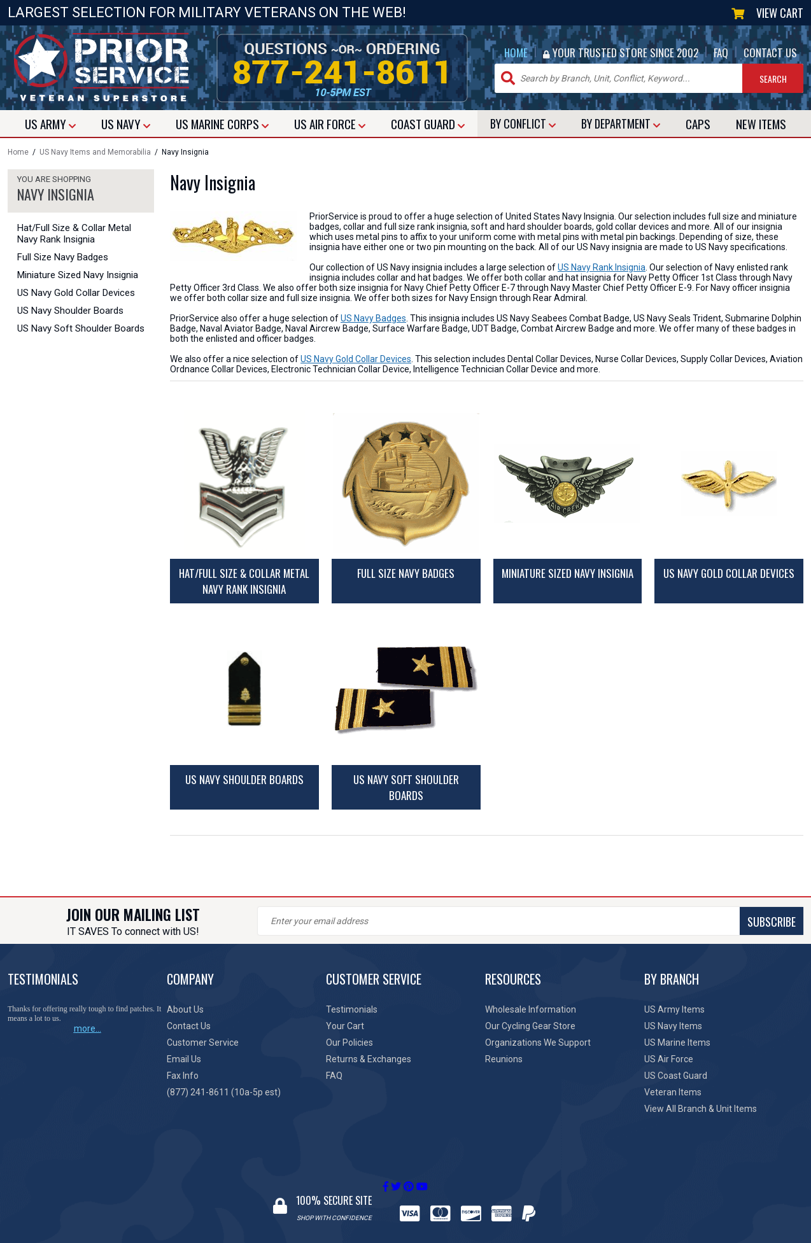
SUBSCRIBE (482, 921)
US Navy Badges (373, 318)
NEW (761, 123)
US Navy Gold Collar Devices (76, 292)
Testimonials (351, 1009)
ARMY (50, 123)
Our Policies (349, 1042)
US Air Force (668, 1059)
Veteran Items (673, 1092)
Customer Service (203, 1042)
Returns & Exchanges (368, 1059)
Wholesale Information (530, 1009)
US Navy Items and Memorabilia (95, 152)
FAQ (721, 52)
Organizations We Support (538, 1042)
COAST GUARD (428, 123)
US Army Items (674, 1009)
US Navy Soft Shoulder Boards (81, 328)
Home (18, 152)
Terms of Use (507, 1236)
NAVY (125, 123)
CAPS (698, 123)
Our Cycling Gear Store (530, 1026)
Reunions (504, 1059)
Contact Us (189, 1026)
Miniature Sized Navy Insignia (77, 275)
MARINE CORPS (222, 123)
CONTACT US (770, 52)
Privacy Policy (445, 1236)
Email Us (184, 1059)
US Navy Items (673, 1026)
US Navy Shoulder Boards (70, 310)
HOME (516, 52)
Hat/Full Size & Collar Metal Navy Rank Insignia (74, 233)
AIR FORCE (329, 123)
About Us (185, 1009)
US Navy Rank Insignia (601, 267)
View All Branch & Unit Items (700, 1109)
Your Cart (345, 1026)
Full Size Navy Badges (62, 257)
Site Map (560, 1236)
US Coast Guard (675, 1076)
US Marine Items (677, 1042)
